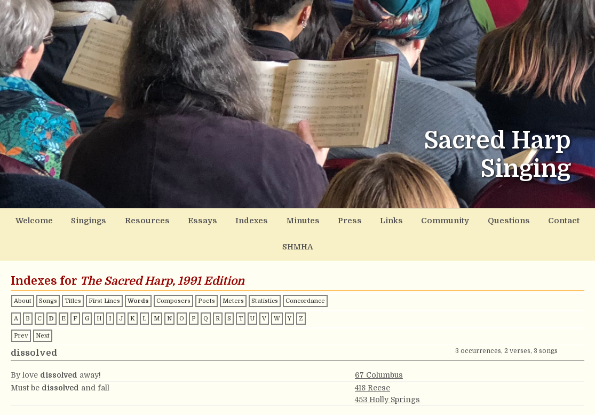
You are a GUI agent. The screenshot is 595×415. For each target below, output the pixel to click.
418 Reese (372, 360)
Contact (523, 220)
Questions (471, 220)
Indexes (230, 220)
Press (322, 220)
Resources (134, 220)
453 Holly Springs (387, 371)
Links (361, 220)
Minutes (278, 220)
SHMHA (570, 220)
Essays (184, 220)
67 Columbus (379, 347)
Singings (79, 220)
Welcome (27, 220)
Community (412, 220)
